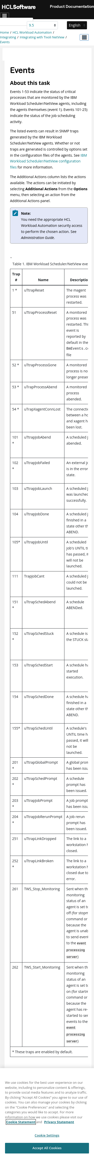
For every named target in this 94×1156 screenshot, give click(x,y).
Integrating (8, 37)
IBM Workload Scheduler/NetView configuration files (48, 161)
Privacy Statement (59, 1125)
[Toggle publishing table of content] (84, 37)
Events (5, 42)
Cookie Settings (47, 1138)
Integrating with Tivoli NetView (42, 37)
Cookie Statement (20, 1125)
